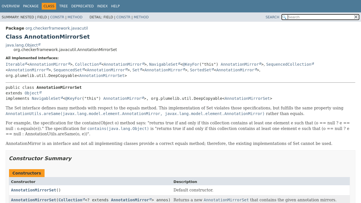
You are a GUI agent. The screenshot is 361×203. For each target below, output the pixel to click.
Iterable (15, 64)
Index (102, 6)
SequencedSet (68, 70)
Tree (63, 6)
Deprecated (82, 6)
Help (115, 6)
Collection (87, 64)
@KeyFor (191, 64)
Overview (11, 6)
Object (32, 93)
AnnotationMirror (49, 64)
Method (75, 17)
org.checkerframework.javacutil (56, 28)
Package (31, 6)
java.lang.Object (22, 45)
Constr (57, 17)
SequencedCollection (288, 64)
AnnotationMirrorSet (101, 75)
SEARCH (272, 17)
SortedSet (200, 70)
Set (135, 70)
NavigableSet (163, 64)
